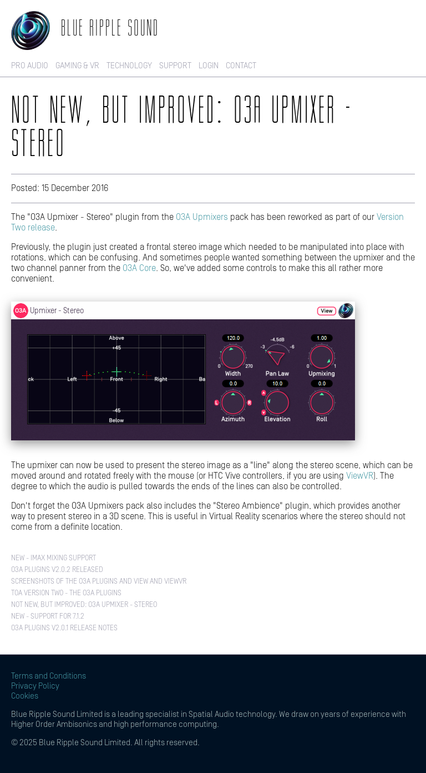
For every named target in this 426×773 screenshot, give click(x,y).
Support (175, 66)
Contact (241, 66)
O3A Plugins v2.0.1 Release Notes (64, 628)
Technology (129, 66)
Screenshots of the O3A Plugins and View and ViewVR (98, 582)
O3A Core (139, 268)
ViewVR (359, 476)
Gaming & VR (77, 66)
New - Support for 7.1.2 (47, 617)
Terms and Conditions (48, 676)
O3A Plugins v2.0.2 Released (57, 570)
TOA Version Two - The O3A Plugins (66, 593)
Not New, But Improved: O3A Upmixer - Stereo (84, 605)
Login (209, 66)
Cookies (24, 696)
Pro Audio (29, 66)
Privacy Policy (35, 686)
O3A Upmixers (202, 217)
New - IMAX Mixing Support (53, 558)
